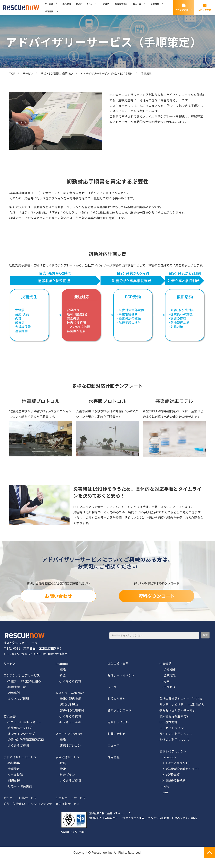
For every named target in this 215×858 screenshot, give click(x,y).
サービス (49, 3)
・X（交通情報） (170, 774)
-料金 (61, 675)
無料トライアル (118, 721)
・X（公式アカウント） (175, 762)
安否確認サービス (68, 756)
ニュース (137, 3)
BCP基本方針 (168, 721)
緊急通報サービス (68, 803)
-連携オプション (68, 745)
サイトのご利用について (176, 733)
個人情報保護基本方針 (174, 716)
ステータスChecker (69, 733)
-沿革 (164, 681)
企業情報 (155, 3)
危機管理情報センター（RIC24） (181, 698)
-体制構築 (12, 762)
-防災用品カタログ (18, 727)
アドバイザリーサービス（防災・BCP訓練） (106, 73)
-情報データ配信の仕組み (22, 681)
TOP (12, 73)
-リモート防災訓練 (18, 786)
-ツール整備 (13, 774)
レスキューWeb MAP (70, 692)
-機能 (61, 669)
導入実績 (67, 3)
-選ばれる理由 (67, 704)
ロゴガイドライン (171, 727)
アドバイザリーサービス (20, 756)
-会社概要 (167, 669)
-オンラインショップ (19, 733)
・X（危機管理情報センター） (179, 768)
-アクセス (167, 686)
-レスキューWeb (68, 721)
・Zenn (164, 792)
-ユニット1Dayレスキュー (23, 721)
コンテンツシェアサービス (22, 675)
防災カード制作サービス (20, 797)
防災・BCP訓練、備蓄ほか (57, 73)
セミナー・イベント (85, 3)
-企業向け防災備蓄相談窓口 (24, 739)
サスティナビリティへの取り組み (181, 704)
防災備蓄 (10, 716)
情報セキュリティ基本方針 (177, 710)
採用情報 (49, 11)
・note (164, 786)
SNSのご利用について (174, 739)
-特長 (61, 762)
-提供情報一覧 (15, 686)
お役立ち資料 (121, 3)
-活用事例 (12, 692)
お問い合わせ (204, 9)
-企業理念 (167, 675)
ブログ (106, 3)
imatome (62, 663)
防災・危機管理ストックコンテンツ (28, 803)
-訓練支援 (12, 780)
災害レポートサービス (71, 797)
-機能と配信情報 (68, 698)
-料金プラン (65, 774)
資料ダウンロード (184, 9)
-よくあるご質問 (16, 698)
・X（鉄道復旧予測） (173, 780)
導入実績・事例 (118, 663)
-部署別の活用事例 (70, 710)
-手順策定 (12, 768)
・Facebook (167, 756)
